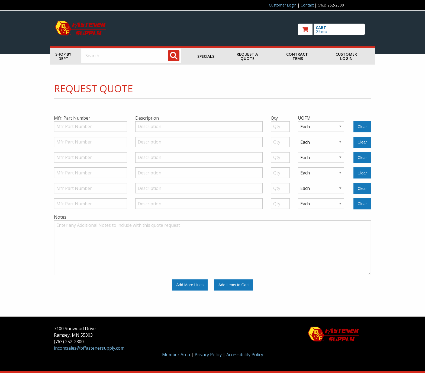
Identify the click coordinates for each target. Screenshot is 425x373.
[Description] (199, 126)
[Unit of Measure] (321, 126)
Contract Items (297, 56)
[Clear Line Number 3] (362, 157)
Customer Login (283, 5)
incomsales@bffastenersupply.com (89, 348)
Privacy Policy (209, 355)
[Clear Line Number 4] (362, 172)
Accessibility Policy (244, 355)
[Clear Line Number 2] (362, 142)
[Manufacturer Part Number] (90, 126)
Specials (205, 56)
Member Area (176, 355)
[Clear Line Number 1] (362, 126)
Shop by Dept (63, 56)
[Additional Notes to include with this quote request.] (212, 247)
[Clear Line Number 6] (362, 203)
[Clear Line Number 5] (362, 188)
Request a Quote (247, 56)
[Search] (173, 55)
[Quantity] (280, 126)
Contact (307, 5)
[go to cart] (334, 29)
